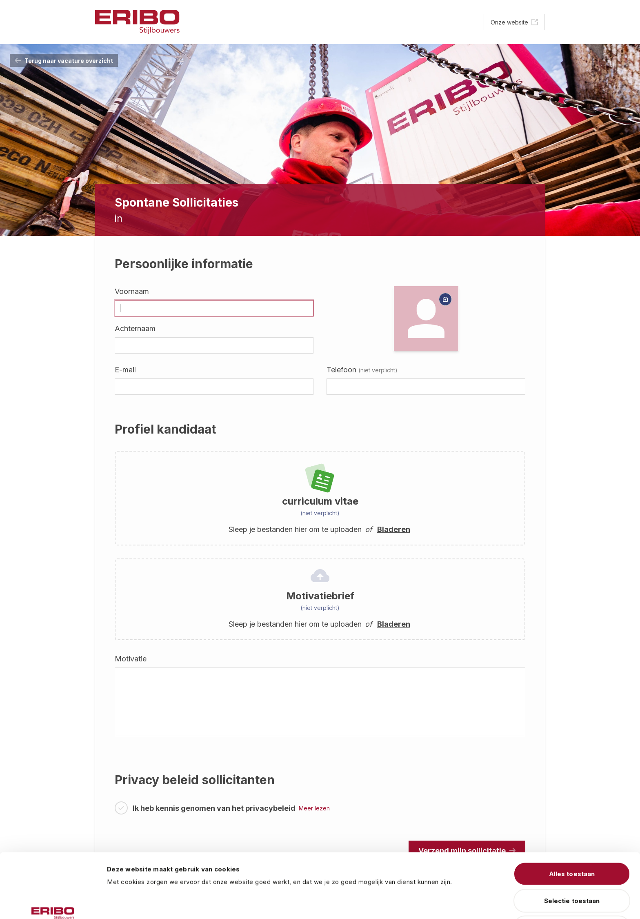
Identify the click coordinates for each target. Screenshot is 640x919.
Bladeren (393, 529)
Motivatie (131, 658)
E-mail (125, 369)
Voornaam (132, 291)
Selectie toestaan (572, 845)
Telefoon (362, 369)
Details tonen (455, 903)
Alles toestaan (572, 818)
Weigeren (571, 872)
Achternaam (135, 328)
